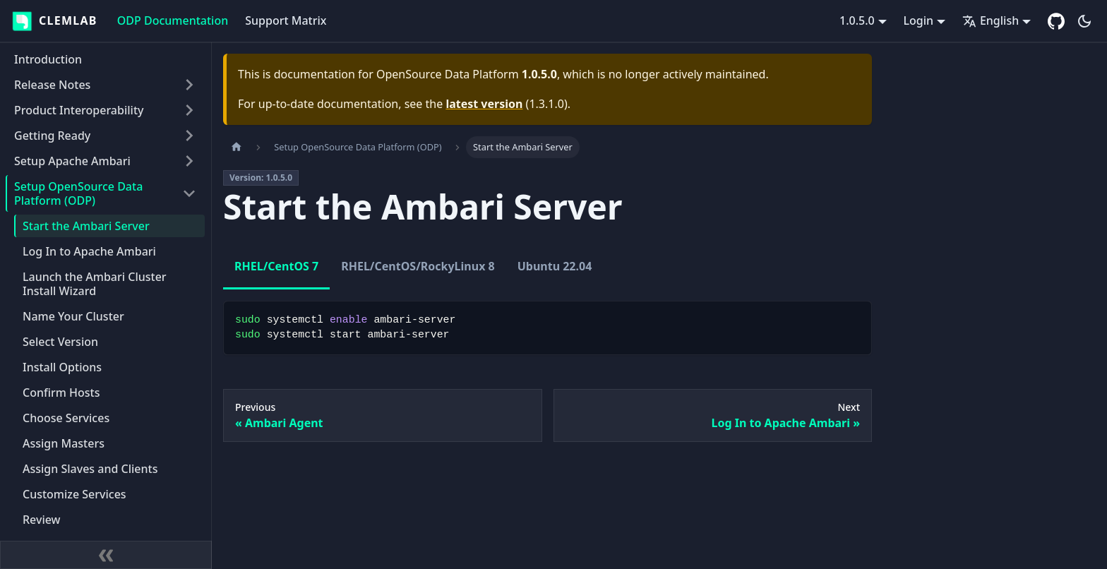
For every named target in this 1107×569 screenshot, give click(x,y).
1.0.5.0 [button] (857, 20)
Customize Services (74, 494)
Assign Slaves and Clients (90, 469)
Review (42, 519)
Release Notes (52, 84)
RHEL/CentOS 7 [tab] (276, 266)
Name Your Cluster (73, 316)
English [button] (990, 20)
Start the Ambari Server (86, 226)
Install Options (62, 367)
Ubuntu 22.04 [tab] (554, 266)
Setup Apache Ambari (72, 161)
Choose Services (66, 418)
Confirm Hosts (61, 392)
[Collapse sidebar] (106, 555)
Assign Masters (63, 443)
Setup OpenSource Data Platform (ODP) (78, 193)
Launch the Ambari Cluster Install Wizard (95, 284)
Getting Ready (52, 135)
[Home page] (236, 147)
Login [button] (919, 20)
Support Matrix (285, 20)
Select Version (60, 341)
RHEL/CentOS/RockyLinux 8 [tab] (417, 266)
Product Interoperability (78, 110)
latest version (483, 104)
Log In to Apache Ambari (89, 251)
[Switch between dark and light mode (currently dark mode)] (1084, 21)
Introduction (48, 59)
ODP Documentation (172, 20)
